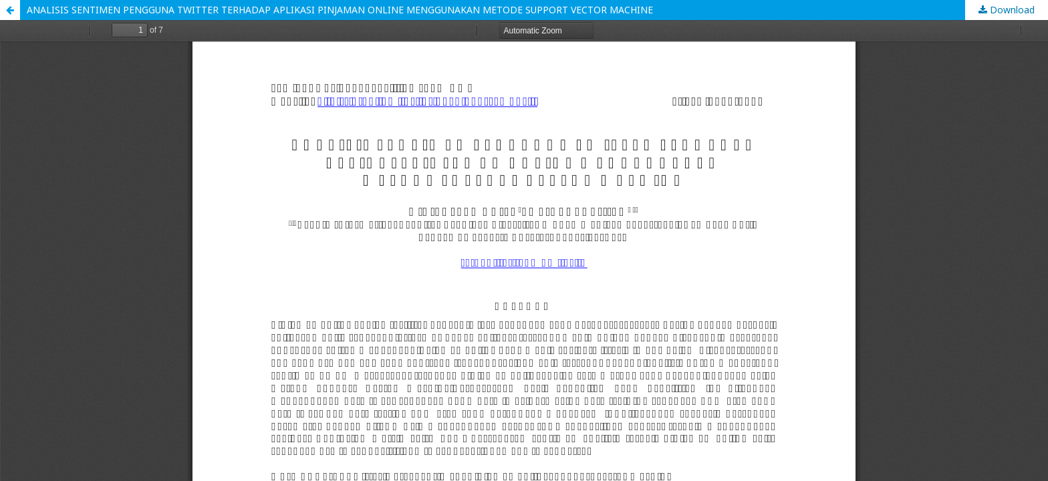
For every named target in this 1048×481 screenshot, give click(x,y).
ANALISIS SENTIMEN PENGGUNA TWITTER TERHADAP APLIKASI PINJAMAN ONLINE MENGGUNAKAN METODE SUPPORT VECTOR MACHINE (340, 9)
